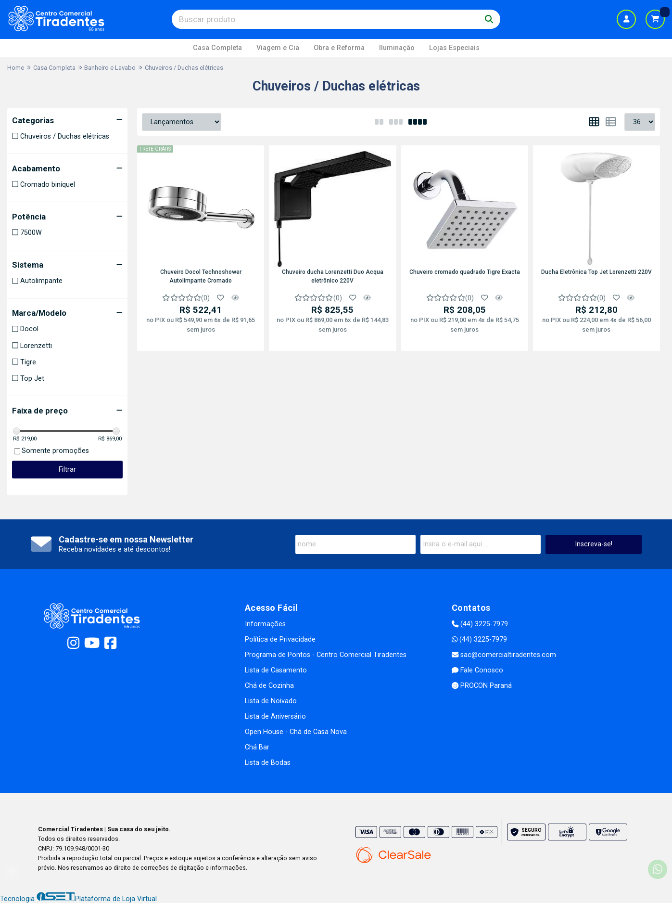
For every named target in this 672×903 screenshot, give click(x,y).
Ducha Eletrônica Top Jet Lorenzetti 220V (596, 272)
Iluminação (397, 48)
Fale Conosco (477, 670)
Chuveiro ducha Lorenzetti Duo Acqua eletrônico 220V (332, 276)
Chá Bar (257, 747)
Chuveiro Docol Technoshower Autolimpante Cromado (200, 276)
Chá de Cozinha (269, 686)
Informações (265, 624)
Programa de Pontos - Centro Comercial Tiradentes (325, 655)
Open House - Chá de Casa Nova (296, 732)
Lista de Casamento (276, 670)
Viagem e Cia (277, 48)
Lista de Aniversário (275, 716)
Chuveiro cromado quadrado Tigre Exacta (464, 272)
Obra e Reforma (339, 48)
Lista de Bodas (268, 763)
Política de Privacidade (280, 639)
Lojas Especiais (454, 48)
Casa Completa (217, 48)
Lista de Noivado (271, 701)
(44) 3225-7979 (480, 624)
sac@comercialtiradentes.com (504, 655)
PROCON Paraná (482, 686)
